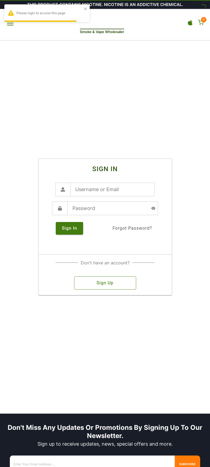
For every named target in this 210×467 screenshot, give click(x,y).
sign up (105, 283)
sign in (69, 228)
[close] (86, 9)
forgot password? (132, 228)
